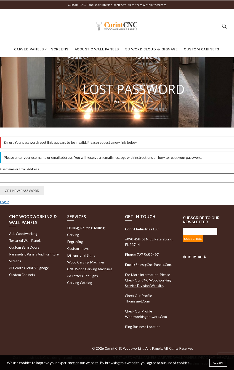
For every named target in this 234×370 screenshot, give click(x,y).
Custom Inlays (78, 248)
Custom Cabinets (201, 48)
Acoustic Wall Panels (97, 48)
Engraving (75, 241)
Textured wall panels (25, 240)
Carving (73, 234)
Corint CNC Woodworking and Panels (133, 348)
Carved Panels (29, 48)
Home (122, 101)
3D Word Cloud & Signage (151, 48)
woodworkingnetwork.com (146, 316)
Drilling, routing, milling (86, 227)
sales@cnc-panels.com (148, 264)
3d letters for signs (82, 275)
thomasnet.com (137, 300)
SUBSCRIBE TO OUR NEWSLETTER (201, 220)
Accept (218, 362)
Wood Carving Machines (86, 261)
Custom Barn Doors (24, 247)
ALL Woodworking (23, 233)
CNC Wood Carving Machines (89, 268)
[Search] (224, 25)
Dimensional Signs (81, 255)
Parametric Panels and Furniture (34, 253)
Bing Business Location (142, 326)
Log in (4, 201)
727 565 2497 (147, 254)
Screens (60, 48)
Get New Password (22, 190)
